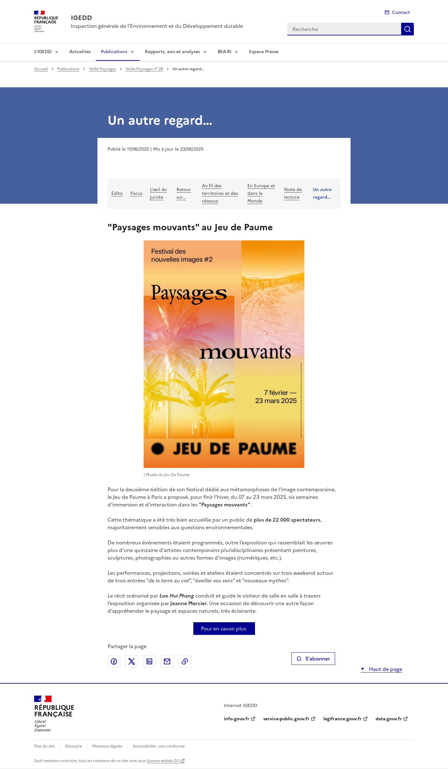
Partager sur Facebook (114, 661)
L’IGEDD (43, 51)
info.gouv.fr (236, 719)
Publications (114, 51)
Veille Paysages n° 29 (144, 69)
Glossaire (73, 746)
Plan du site (44, 746)
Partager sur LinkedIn (149, 661)
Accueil (41, 69)
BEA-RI (224, 51)
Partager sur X (131, 661)
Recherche (407, 29)
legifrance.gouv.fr (342, 719)
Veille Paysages (102, 69)
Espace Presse (263, 51)
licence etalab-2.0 (163, 761)
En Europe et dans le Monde (261, 193)
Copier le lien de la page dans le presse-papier (184, 661)
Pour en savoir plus (223, 628)
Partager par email (167, 661)
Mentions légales (107, 746)
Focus (136, 193)
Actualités (80, 51)
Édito (117, 193)
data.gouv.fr (389, 719)
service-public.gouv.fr (286, 719)
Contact (401, 12)
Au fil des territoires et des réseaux (220, 193)
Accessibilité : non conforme (159, 746)
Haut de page (385, 669)
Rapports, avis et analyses (172, 51)
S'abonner (313, 658)
